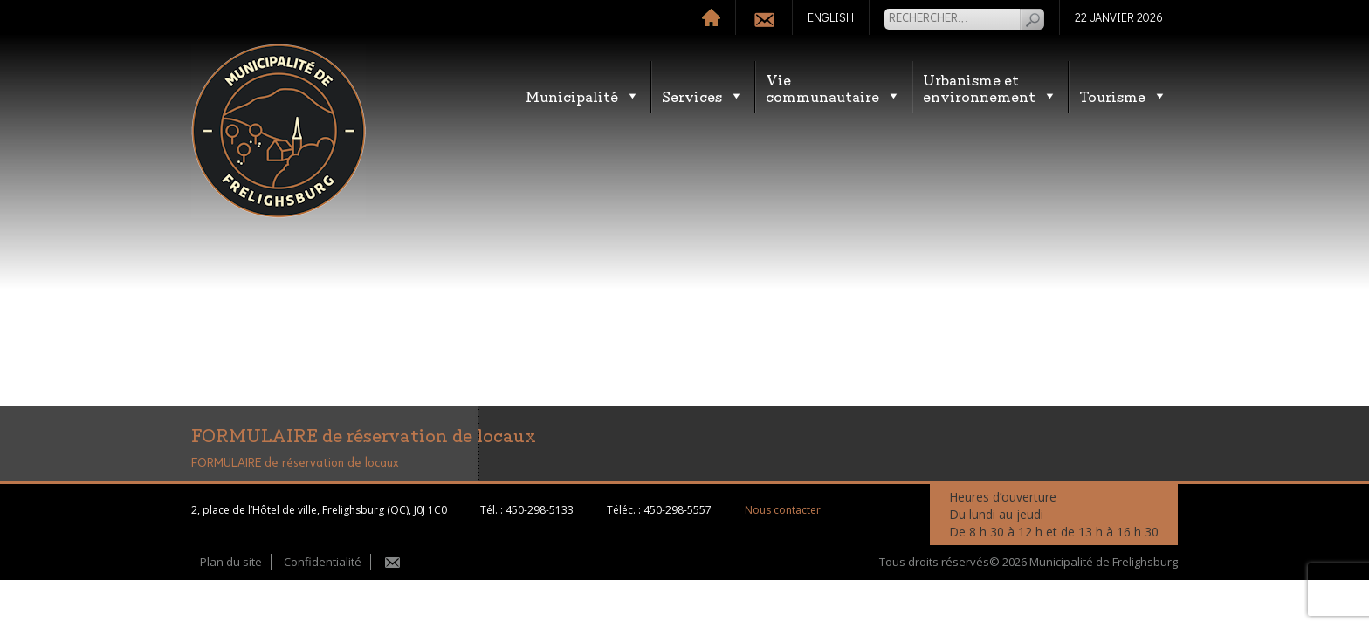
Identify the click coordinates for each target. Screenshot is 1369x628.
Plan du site (231, 562)
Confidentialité (322, 562)
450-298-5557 (677, 509)
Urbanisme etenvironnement (990, 87)
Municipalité (583, 95)
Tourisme (1123, 95)
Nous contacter (783, 509)
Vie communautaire (833, 87)
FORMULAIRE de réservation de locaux (295, 463)
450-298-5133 (540, 509)
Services (703, 95)
